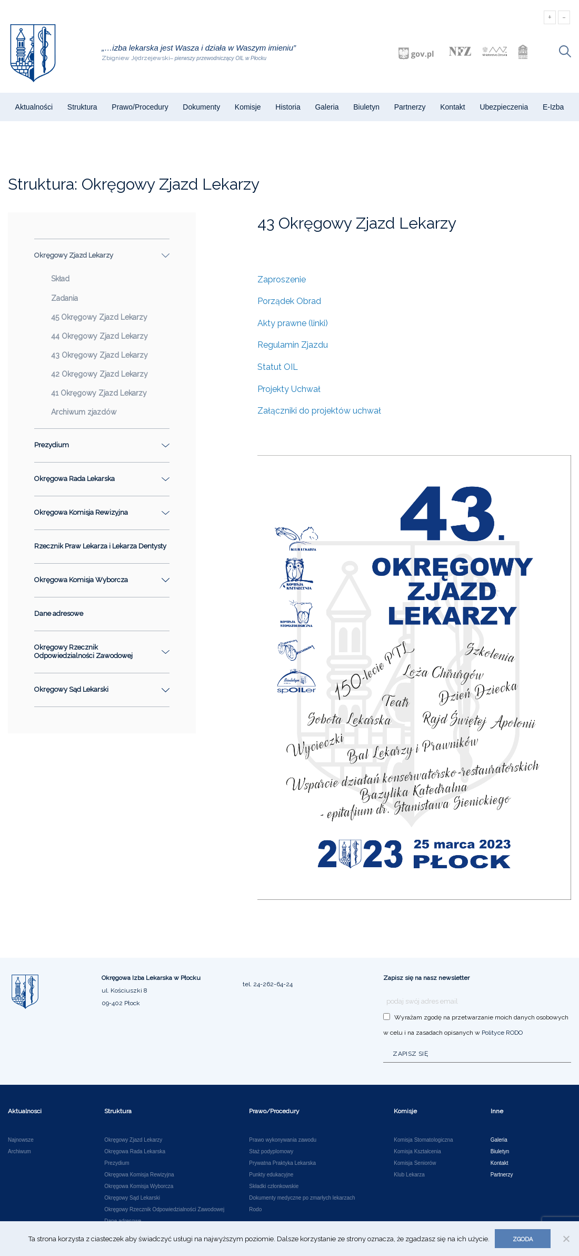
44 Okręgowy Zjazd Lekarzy (99, 336)
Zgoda (523, 1239)
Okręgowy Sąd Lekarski (132, 1198)
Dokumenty (201, 107)
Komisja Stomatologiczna (423, 1140)
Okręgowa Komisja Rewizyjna (139, 1175)
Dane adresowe (58, 613)
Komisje (248, 107)
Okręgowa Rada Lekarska (134, 1151)
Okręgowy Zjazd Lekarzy (133, 1140)
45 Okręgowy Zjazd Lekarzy (99, 317)
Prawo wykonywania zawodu (282, 1140)
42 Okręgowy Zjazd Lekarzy (99, 374)
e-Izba (553, 107)
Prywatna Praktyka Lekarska (282, 1163)
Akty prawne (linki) (292, 323)
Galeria (326, 107)
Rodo (255, 1209)
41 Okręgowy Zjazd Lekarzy (99, 393)
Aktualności (34, 107)
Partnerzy (410, 107)
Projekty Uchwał (289, 389)
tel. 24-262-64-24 (268, 984)
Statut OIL (277, 367)
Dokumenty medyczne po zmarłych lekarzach (302, 1198)
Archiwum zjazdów (83, 412)
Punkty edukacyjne (271, 1175)
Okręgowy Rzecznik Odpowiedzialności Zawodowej (164, 1209)
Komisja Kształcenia (417, 1151)
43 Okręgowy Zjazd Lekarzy (99, 355)
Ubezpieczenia (504, 107)
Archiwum (19, 1151)
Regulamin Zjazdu (292, 345)
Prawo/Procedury (140, 107)
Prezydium (116, 1163)
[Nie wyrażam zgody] (566, 1238)
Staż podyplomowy (271, 1151)
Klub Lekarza (409, 1175)
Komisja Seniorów (415, 1163)
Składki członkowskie (273, 1186)
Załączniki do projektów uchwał (319, 411)
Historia (287, 107)
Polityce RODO (502, 1032)
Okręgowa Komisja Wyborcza (138, 1186)
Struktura (82, 107)
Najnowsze (21, 1140)
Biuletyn (366, 107)
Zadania (64, 298)
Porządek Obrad (289, 301)
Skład (60, 278)
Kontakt (452, 107)
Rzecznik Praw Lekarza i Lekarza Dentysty (100, 546)
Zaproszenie (281, 279)
